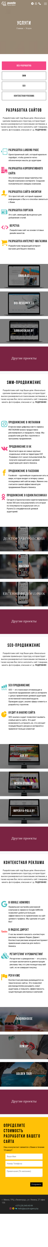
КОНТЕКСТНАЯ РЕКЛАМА (24, 540)
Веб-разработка (24, 510)
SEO (24, 530)
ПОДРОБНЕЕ (40, 574)
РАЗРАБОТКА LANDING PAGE (23, 595)
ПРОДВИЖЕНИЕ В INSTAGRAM (24, 867)
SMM (24, 520)
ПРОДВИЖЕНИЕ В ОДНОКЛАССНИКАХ (27, 940)
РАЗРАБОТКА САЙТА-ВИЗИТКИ (24, 636)
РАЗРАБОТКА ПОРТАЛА (20, 655)
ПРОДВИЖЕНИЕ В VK (20, 891)
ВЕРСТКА (14, 670)
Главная (20, 251)
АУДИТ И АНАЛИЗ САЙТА (21, 1157)
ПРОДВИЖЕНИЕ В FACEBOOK (23, 916)
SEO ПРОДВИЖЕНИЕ (19, 1130)
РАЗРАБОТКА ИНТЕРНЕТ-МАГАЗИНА (27, 686)
